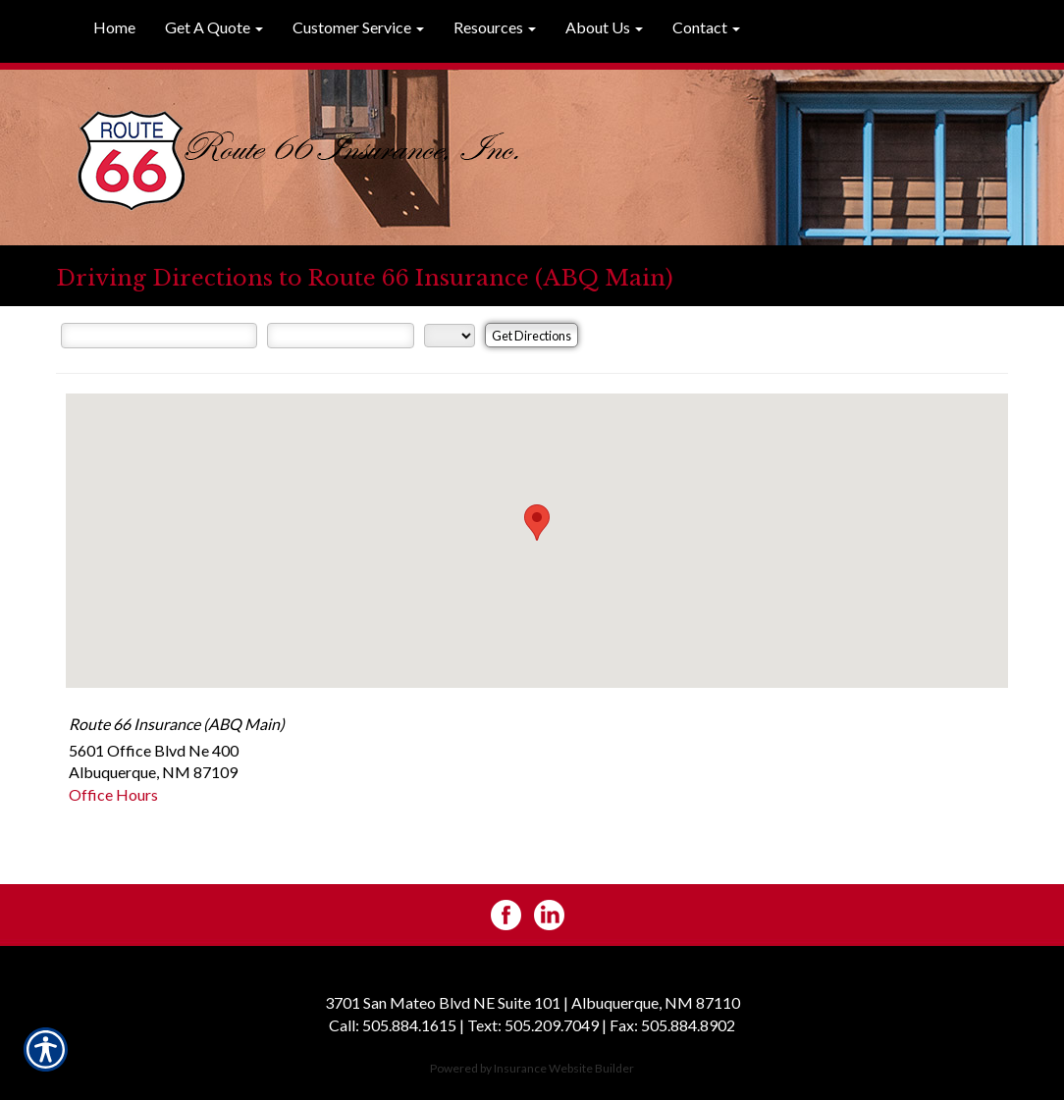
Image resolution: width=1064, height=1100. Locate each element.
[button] (214, 28)
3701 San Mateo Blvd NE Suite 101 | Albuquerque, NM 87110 (532, 1002)
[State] (449, 335)
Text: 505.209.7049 (533, 1025)
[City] (340, 335)
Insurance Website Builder (564, 1068)
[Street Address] (159, 335)
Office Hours (113, 794)
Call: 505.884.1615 (392, 1025)
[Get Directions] (531, 335)
